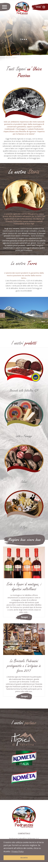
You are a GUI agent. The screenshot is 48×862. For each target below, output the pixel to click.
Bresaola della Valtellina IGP (24, 390)
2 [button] (23, 40)
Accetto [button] (24, 857)
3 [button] (25, 40)
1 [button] (21, 40)
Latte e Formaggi (24, 436)
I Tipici (24, 527)
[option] (24, 30)
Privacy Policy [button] (17, 851)
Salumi (24, 482)
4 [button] (27, 40)
